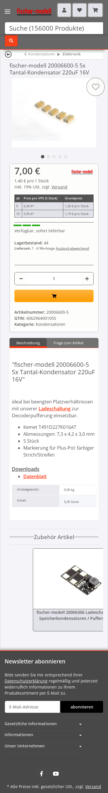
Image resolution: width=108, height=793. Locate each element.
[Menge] (54, 278)
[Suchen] (54, 28)
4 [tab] (60, 156)
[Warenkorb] (95, 10)
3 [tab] (54, 156)
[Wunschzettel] (79, 10)
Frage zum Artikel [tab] (68, 342)
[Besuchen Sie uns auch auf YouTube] (56, 774)
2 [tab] (48, 156)
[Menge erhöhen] (87, 278)
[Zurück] (8, 54)
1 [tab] (42, 156)
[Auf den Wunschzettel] (95, 87)
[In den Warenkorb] (54, 296)
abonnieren (82, 707)
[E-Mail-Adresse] (32, 707)
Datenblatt (35, 476)
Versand (59, 187)
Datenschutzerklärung (26, 681)
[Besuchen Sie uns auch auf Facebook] (42, 774)
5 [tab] (65, 156)
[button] (64, 10)
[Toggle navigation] (7, 8)
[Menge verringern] (21, 278)
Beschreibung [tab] (28, 342)
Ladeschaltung (55, 408)
